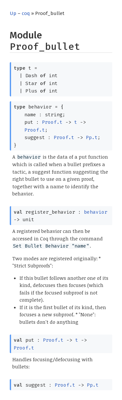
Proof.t (52, 122)
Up (13, 13)
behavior (95, 212)
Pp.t (92, 137)
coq (26, 13)
